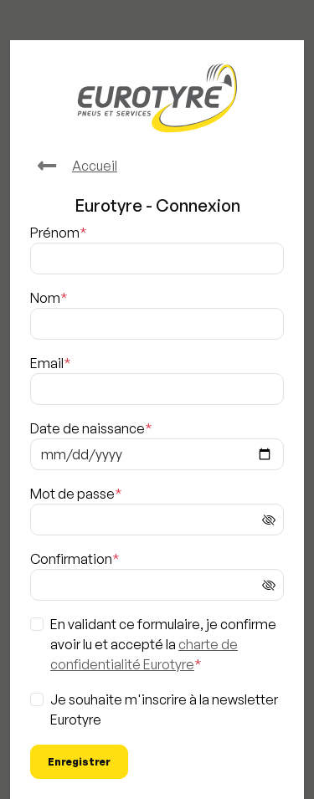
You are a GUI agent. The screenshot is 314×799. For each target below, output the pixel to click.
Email (47, 363)
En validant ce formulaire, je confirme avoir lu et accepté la (163, 644)
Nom (45, 297)
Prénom (55, 232)
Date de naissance (87, 428)
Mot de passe (72, 493)
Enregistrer (79, 761)
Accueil (73, 165)
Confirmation (71, 559)
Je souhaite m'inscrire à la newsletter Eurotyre (164, 709)
